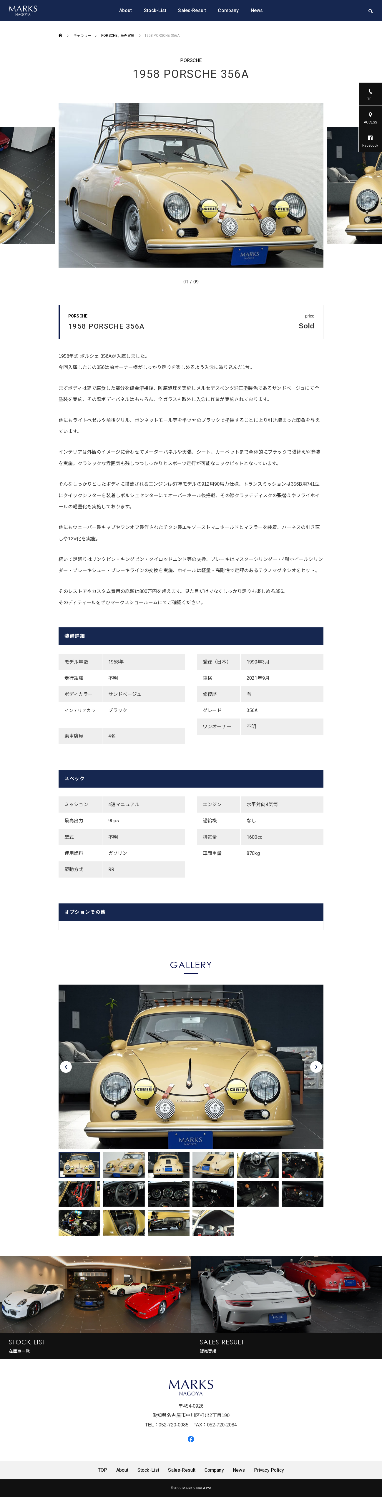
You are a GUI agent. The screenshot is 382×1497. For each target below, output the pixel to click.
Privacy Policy (269, 1470)
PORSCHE (191, 60)
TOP (102, 1470)
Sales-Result (192, 10)
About (125, 10)
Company (228, 10)
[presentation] (66, 1067)
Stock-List (155, 10)
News (257, 10)
